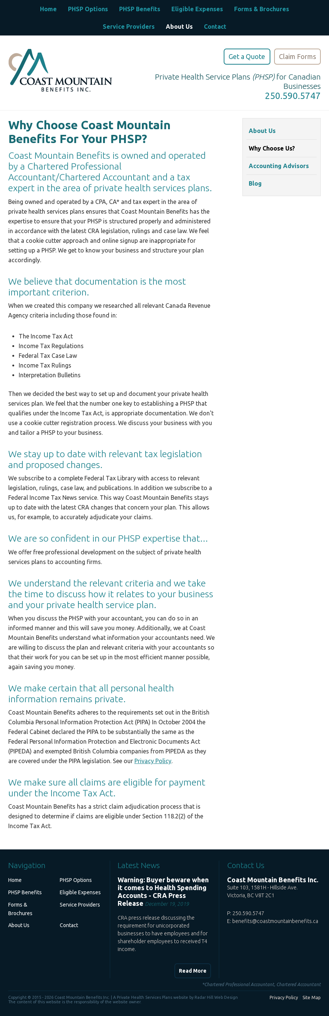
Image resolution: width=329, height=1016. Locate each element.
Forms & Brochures (261, 9)
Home (48, 9)
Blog (255, 183)
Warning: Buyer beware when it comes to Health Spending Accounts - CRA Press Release (163, 891)
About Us (179, 26)
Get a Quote (247, 56)
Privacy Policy (152, 761)
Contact (215, 26)
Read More (193, 971)
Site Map (311, 997)
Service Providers (129, 26)
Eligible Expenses (197, 9)
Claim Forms (297, 56)
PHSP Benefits (139, 9)
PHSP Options (88, 9)
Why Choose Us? (272, 148)
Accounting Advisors (279, 165)
